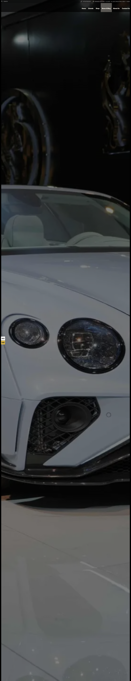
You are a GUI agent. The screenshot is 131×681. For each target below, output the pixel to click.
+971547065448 (86, 1)
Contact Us (126, 8)
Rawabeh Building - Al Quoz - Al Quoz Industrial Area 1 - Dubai (111, 1)
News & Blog (106, 8)
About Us (116, 8)
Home (84, 8)
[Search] (2, 1)
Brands (90, 8)
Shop (97, 8)
